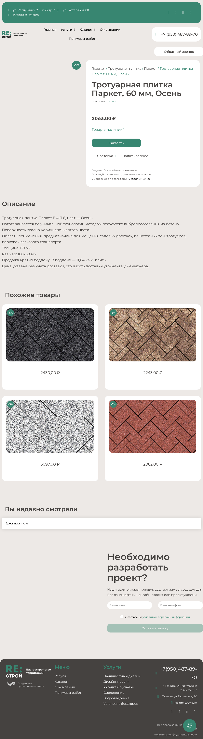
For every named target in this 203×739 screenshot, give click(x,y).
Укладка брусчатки (118, 687)
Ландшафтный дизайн (122, 676)
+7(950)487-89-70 (139, 178)
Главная (50, 29)
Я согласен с (155, 617)
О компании (110, 29)
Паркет (150, 68)
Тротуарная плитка (124, 68)
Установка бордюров (120, 704)
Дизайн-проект (116, 681)
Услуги (68, 29)
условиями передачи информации (166, 617)
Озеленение (113, 693)
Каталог (88, 29)
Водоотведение (116, 698)
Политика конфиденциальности (175, 734)
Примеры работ (82, 39)
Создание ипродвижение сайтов (31, 685)
